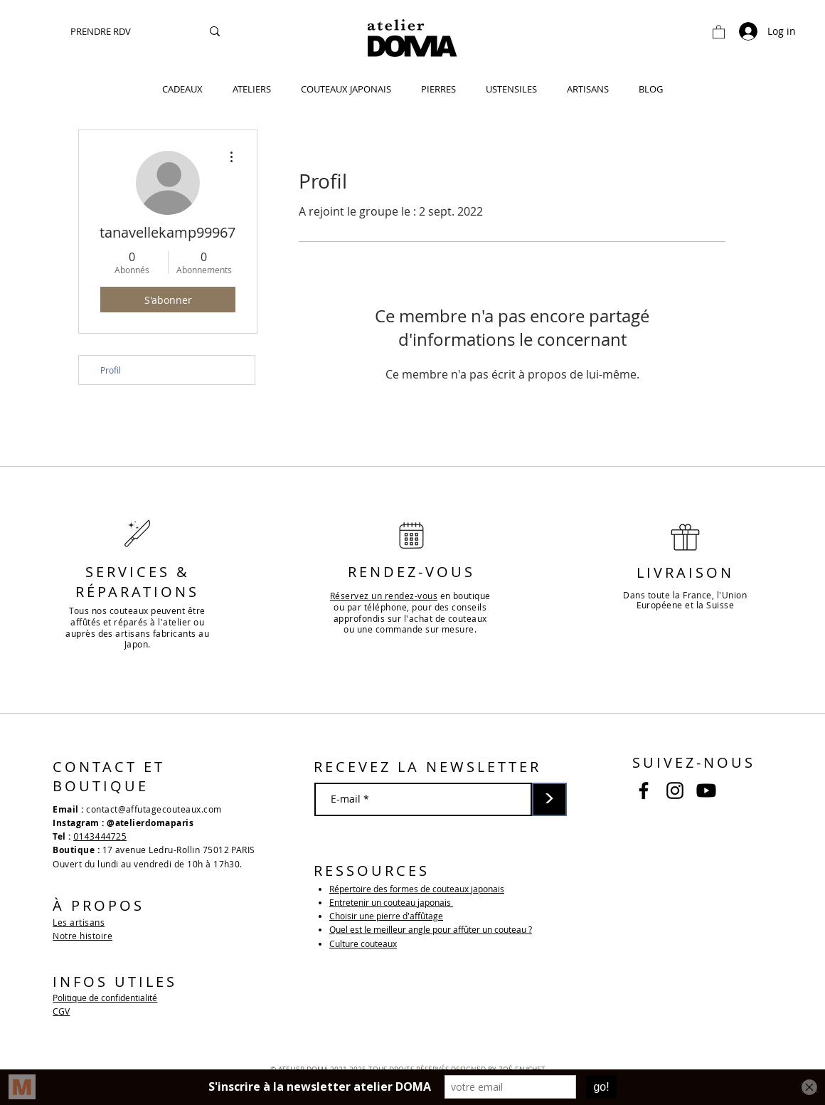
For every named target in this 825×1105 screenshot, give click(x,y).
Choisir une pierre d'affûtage (386, 915)
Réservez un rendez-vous (383, 595)
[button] (719, 31)
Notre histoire (82, 935)
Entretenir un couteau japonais (391, 902)
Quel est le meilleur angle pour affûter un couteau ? (430, 929)
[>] (549, 799)
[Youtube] (706, 790)
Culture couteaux (363, 943)
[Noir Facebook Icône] (643, 790)
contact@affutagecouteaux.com (153, 809)
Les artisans (79, 922)
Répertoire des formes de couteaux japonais (416, 888)
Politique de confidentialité (105, 997)
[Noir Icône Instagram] (675, 790)
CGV (61, 1011)
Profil (110, 370)
